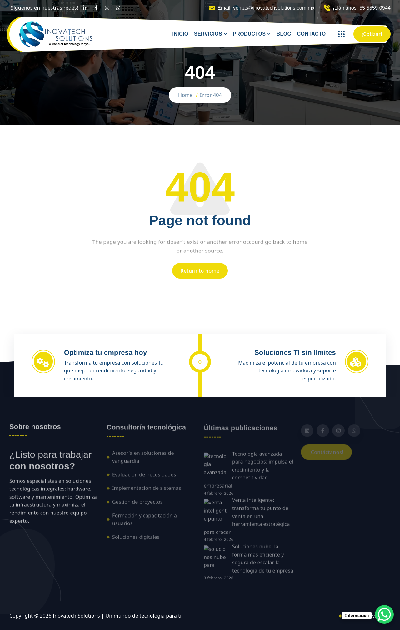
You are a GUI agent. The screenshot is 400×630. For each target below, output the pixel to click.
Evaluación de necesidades (144, 477)
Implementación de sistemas (146, 491)
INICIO (180, 34)
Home (185, 95)
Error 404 (210, 95)
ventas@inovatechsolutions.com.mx (274, 8)
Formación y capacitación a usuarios (144, 522)
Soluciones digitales (135, 540)
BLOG (284, 34)
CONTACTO (311, 34)
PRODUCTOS (249, 34)
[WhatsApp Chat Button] (384, 614)
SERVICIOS (208, 34)
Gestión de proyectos (137, 505)
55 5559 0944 (375, 8)
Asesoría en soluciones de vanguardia (143, 460)
